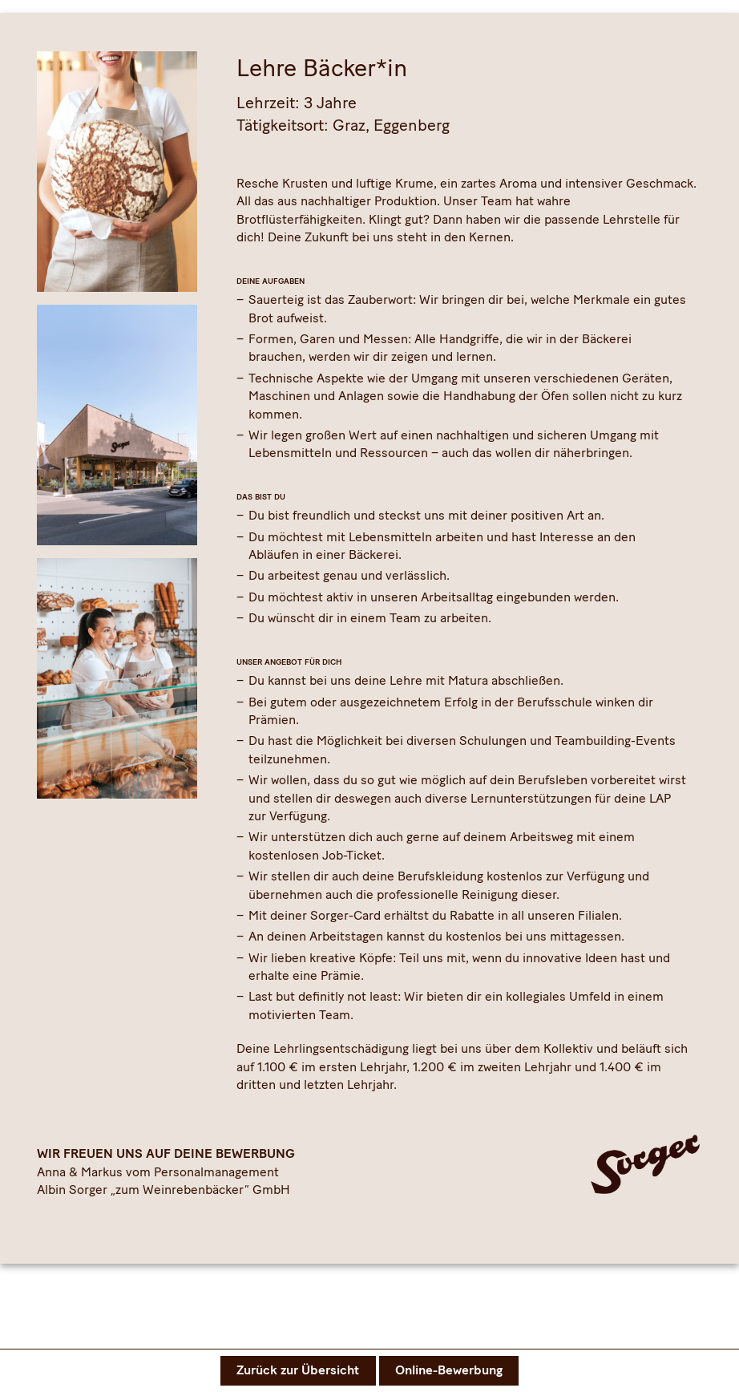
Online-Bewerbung (449, 1370)
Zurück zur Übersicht (297, 1370)
